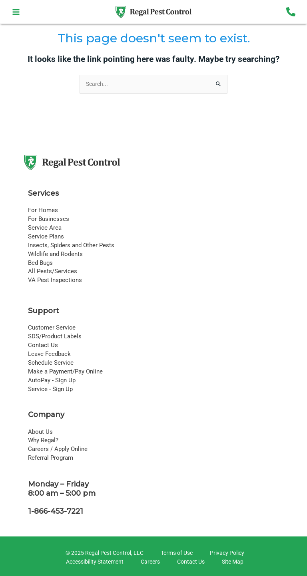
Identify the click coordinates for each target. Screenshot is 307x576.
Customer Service (52, 327)
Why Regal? (43, 440)
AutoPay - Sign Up (52, 380)
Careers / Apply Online (58, 449)
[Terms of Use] (175, 553)
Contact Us (43, 345)
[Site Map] (231, 562)
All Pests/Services (52, 271)
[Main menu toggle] (16, 12)
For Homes (43, 210)
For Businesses (48, 218)
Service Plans (46, 236)
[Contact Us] (190, 562)
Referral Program (50, 457)
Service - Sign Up (50, 389)
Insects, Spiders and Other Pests (71, 245)
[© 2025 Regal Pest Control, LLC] (103, 553)
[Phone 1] (290, 11)
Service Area (45, 227)
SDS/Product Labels (55, 336)
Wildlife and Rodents (55, 254)
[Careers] (149, 562)
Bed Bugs (40, 262)
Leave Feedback (49, 354)
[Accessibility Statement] (94, 562)
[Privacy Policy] (225, 553)
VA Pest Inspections (55, 280)
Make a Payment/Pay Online (65, 371)
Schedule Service (51, 362)
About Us (40, 431)
